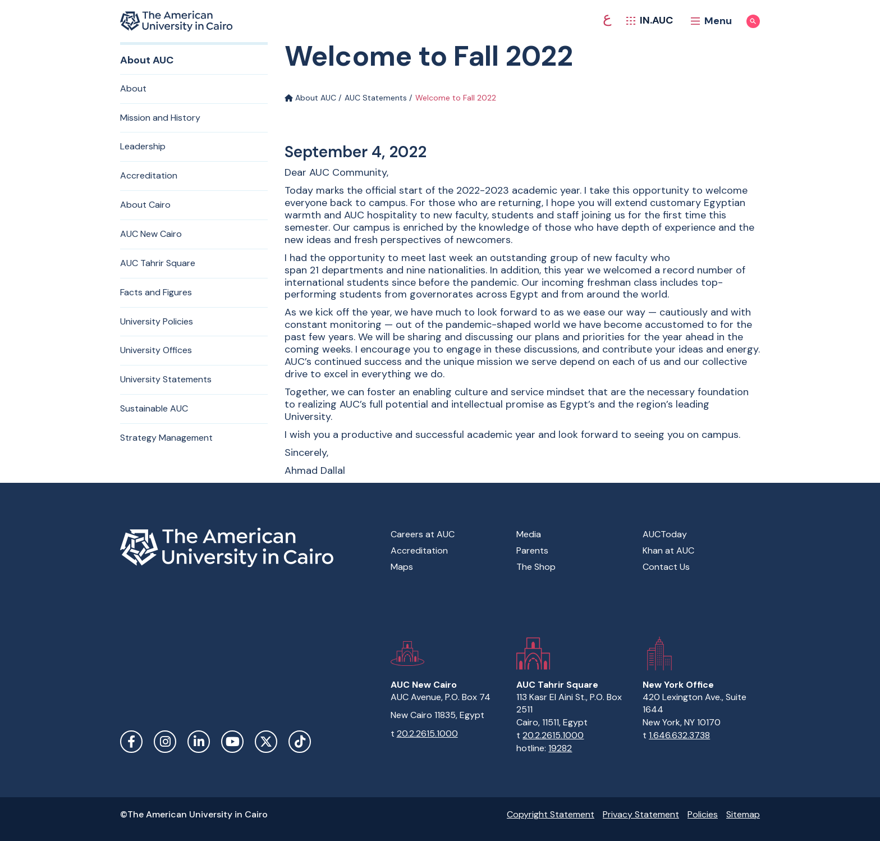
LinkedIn (198, 741)
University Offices (156, 350)
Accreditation (148, 175)
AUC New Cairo (151, 234)
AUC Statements (376, 98)
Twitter (266, 741)
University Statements (166, 379)
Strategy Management (166, 438)
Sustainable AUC (154, 408)
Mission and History (160, 118)
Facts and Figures (156, 292)
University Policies (156, 321)
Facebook (131, 741)
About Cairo (145, 205)
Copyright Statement (550, 814)
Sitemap (743, 814)
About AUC (310, 98)
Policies (703, 814)
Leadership (143, 146)
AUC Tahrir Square (157, 263)
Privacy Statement (641, 814)
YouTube (232, 741)
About (133, 88)
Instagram (165, 741)
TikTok (299, 741)
